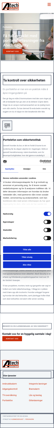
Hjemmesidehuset (17, 419)
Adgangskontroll (9, 389)
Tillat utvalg (27, 257)
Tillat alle (27, 249)
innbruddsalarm (9, 384)
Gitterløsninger (36, 400)
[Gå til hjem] (10, 9)
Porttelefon (7, 400)
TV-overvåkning (9, 395)
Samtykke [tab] (9, 169)
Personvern (29, 419)
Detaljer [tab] (27, 169)
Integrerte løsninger (38, 384)
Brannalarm (34, 389)
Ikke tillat (27, 265)
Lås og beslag (35, 395)
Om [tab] (44, 169)
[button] (12, 51)
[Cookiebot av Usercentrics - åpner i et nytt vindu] (39, 161)
